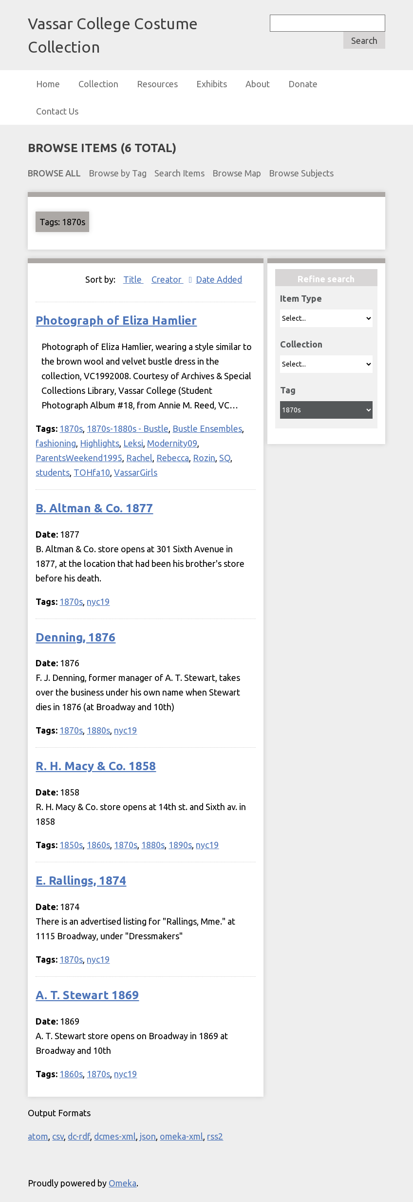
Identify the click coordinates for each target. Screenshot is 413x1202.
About (257, 84)
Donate (303, 84)
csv (58, 1136)
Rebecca (172, 458)
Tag (288, 390)
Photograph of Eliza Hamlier (116, 320)
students (53, 472)
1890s (180, 845)
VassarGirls (135, 472)
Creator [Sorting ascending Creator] (167, 279)
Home (48, 84)
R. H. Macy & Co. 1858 (96, 766)
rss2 (215, 1136)
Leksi (133, 443)
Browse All (54, 173)
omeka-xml (181, 1136)
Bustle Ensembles (207, 428)
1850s (71, 845)
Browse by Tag (118, 173)
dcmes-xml (115, 1136)
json (148, 1136)
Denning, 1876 (75, 637)
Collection (98, 84)
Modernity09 (172, 443)
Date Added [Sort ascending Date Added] (219, 279)
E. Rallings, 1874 (81, 880)
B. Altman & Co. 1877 (94, 508)
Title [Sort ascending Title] (133, 279)
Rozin (204, 458)
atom (38, 1136)
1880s (98, 730)
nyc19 (98, 601)
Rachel (139, 458)
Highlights (99, 443)
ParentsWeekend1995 (79, 458)
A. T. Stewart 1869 (87, 995)
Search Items (179, 173)
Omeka (122, 1183)
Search (364, 40)
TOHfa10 (92, 472)
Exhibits (211, 84)
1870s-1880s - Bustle (128, 428)
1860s (98, 845)
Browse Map (236, 173)
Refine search (326, 279)
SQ (224, 458)
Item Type (301, 298)
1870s (71, 428)
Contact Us (57, 111)
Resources (157, 84)
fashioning (56, 443)
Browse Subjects (301, 173)
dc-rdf (79, 1136)
